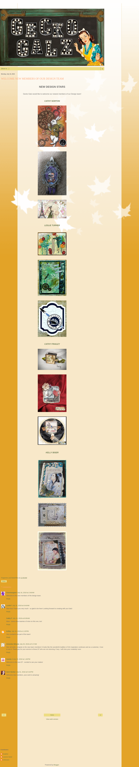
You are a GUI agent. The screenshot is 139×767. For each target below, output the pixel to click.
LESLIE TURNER (52, 225)
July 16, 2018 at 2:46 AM (25, 592)
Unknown (6, 760)
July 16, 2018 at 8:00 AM (21, 618)
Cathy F (9, 618)
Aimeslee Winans (12, 644)
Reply (8, 599)
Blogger (56, 765)
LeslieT (9, 605)
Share (4, 581)
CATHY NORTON (52, 101)
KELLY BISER (52, 452)
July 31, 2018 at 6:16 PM (24, 672)
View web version (52, 719)
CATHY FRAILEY (52, 344)
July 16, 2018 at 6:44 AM (20, 605)
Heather (5, 754)
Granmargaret (11, 592)
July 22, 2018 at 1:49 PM (21, 659)
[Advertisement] (52, 6)
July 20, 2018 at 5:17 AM (28, 644)
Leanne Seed (7, 757)
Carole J (9, 659)
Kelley (8, 631)
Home (52, 715)
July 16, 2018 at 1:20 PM (20, 631)
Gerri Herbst (10, 672)
